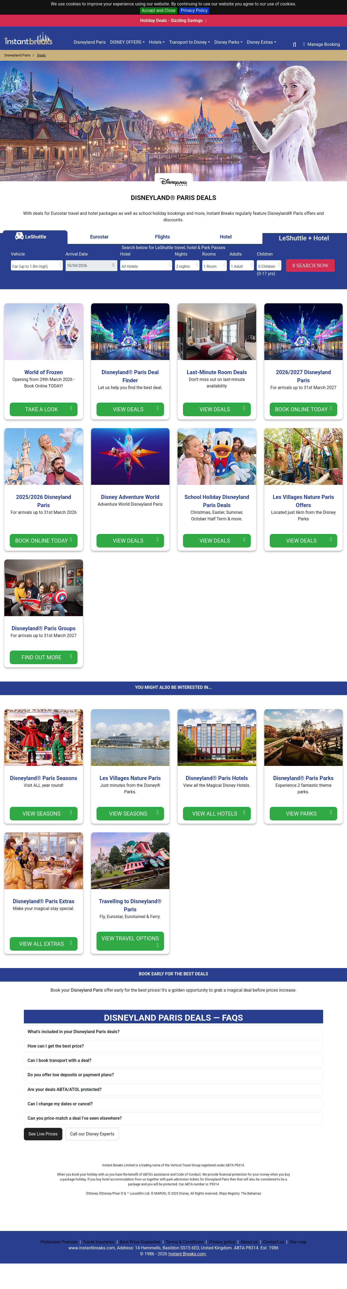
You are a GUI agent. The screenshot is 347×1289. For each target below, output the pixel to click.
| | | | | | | (173, 1247)
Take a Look (48, 409)
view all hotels (218, 813)
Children (265, 254)
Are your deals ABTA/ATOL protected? (65, 1089)
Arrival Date (77, 254)
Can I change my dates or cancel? (60, 1103)
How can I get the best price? (56, 1046)
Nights (181, 254)
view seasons (47, 813)
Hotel (125, 254)
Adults (236, 254)
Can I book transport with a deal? (59, 1060)
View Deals (136, 409)
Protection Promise (59, 1242)
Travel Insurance (98, 1242)
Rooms (209, 254)
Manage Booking (321, 44)
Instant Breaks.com (187, 1253)
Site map (298, 1242)
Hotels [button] (155, 42)
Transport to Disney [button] (188, 42)
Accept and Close (158, 10)
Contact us (273, 1242)
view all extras (45, 943)
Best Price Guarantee (140, 1242)
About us (249, 1242)
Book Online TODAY (303, 409)
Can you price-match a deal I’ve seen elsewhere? (75, 1118)
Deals (41, 55)
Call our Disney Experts (92, 1134)
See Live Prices (43, 1134)
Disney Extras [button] (260, 42)
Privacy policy (222, 1242)
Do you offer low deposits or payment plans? (71, 1074)
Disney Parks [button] (226, 42)
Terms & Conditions (185, 1242)
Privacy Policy (194, 10)
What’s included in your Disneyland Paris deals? (74, 1031)
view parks (309, 813)
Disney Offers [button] (126, 42)
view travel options (130, 941)
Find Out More (47, 657)
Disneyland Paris (90, 42)
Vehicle (18, 254)
